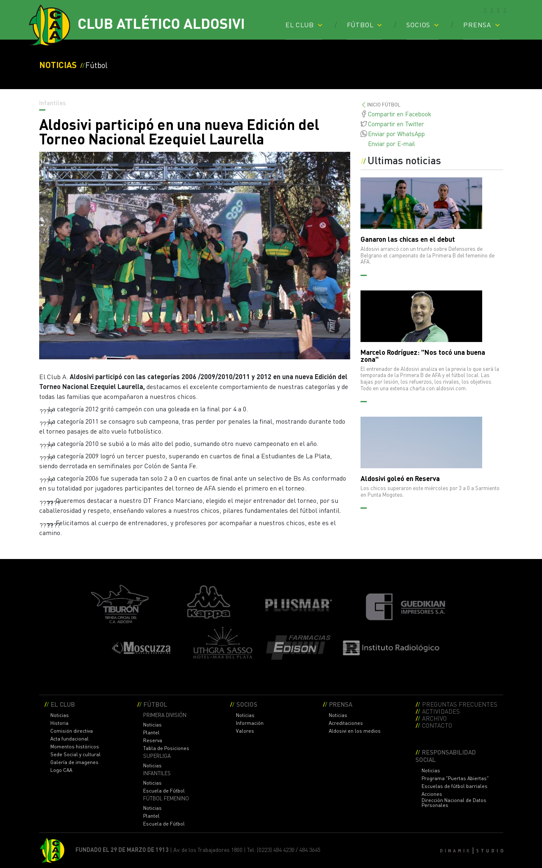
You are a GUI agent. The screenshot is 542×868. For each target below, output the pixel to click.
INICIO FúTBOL (384, 104)
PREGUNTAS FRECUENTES (459, 704)
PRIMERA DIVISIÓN (164, 715)
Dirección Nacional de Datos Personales (454, 803)
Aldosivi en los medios (355, 731)
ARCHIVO (434, 718)
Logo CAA (61, 770)
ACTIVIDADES (441, 711)
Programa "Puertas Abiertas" (455, 778)
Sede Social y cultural (75, 754)
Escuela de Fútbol (164, 790)
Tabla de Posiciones (166, 748)
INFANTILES (157, 773)
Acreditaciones (346, 723)
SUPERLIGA (157, 756)
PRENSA (477, 24)
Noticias (59, 715)
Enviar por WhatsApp (396, 133)
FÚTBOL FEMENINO (166, 798)
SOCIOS (418, 24)
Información (250, 723)
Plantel (151, 732)
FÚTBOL (360, 24)
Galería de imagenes (74, 762)
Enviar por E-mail (391, 143)
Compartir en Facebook (399, 114)
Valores (245, 731)
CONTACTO (437, 725)
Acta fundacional (69, 738)
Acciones (432, 794)
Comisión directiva (71, 731)
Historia (59, 723)
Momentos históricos (74, 746)
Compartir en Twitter (396, 123)
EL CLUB (299, 24)
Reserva (152, 740)
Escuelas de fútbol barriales (455, 786)
